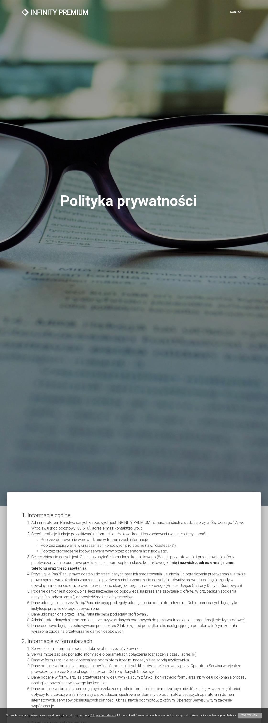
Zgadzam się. (249, 715)
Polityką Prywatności (103, 715)
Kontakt (236, 12)
